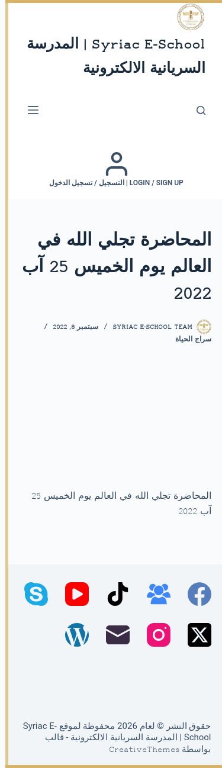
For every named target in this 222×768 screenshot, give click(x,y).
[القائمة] (27, 110)
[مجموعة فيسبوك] (153, 594)
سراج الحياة (188, 340)
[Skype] (31, 594)
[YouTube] (71, 594)
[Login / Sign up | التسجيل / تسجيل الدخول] (111, 169)
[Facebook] (194, 594)
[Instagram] (153, 635)
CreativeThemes (139, 750)
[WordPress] (71, 635)
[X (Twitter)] (194, 635)
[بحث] (195, 110)
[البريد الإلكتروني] (112, 635)
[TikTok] (112, 594)
